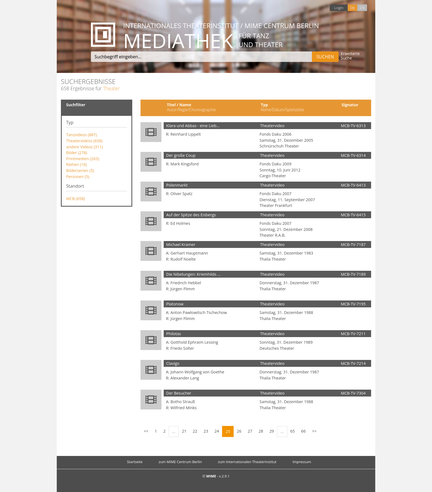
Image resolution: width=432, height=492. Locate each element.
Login (338, 7)
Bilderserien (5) (80, 170)
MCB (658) (75, 198)
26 (239, 431)
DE (352, 7)
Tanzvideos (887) (81, 134)
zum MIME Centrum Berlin (180, 461)
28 (260, 431)
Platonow (174, 304)
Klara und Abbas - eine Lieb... (193, 125)
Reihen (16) (76, 164)
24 (217, 431)
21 (184, 431)
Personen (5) (77, 176)
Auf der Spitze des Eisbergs (191, 214)
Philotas (173, 333)
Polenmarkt (177, 185)
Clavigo (172, 363)
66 (303, 431)
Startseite (135, 461)
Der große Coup (181, 155)
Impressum (302, 461)
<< (146, 431)
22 (195, 431)
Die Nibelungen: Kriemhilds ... (193, 274)
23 (206, 431)
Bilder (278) (76, 152)
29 (271, 431)
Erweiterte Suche (350, 56)
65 (292, 431)
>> (314, 431)
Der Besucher (178, 393)
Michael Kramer (180, 244)
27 (250, 431)
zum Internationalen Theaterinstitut (247, 461)
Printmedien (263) (82, 158)
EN (362, 7)
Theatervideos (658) (84, 140)
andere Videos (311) (84, 146)
